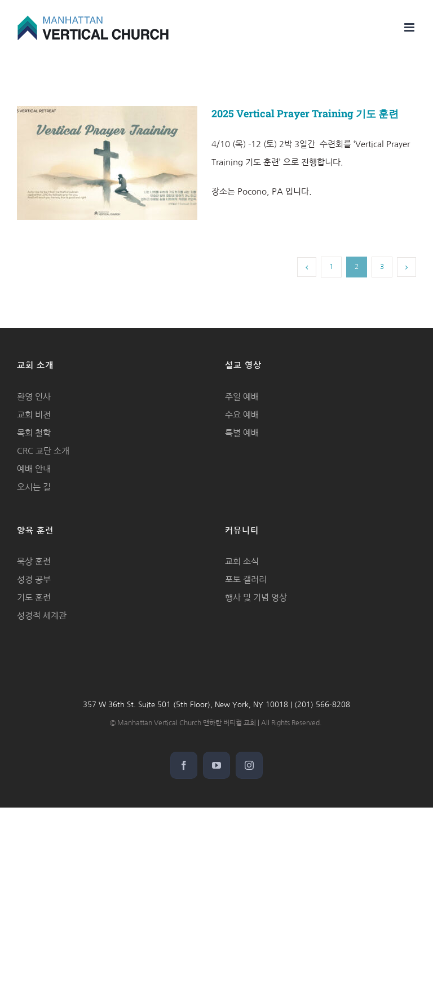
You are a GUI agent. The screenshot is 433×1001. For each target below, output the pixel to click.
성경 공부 (34, 579)
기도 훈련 (34, 597)
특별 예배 (242, 433)
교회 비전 (34, 415)
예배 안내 (34, 469)
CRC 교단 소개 (43, 451)
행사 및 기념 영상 (256, 597)
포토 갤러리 (246, 579)
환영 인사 (34, 397)
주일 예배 (242, 397)
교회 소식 (242, 561)
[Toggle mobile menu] (410, 27)
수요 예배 (242, 415)
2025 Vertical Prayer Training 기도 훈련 (305, 113)
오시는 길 (34, 487)
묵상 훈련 (34, 561)
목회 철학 (34, 433)
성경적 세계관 (42, 615)
